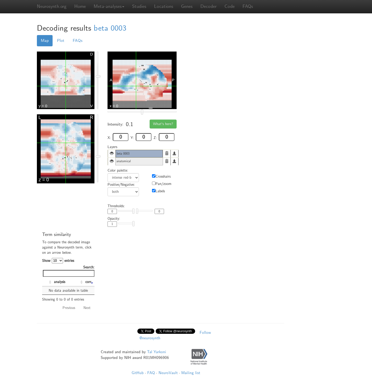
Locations (163, 6)
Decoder (208, 6)
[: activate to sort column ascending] (47, 282)
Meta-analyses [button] (109, 6)
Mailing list (190, 372)
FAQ (151, 372)
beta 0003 (110, 28)
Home (80, 6)
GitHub (138, 372)
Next (87, 308)
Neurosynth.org (51, 6)
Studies (139, 6)
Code (229, 6)
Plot (60, 40)
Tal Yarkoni (156, 351)
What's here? (163, 124)
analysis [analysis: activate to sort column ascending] (59, 282)
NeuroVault (168, 372)
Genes (187, 6)
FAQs (248, 6)
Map (45, 40)
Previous (69, 308)
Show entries (58, 260)
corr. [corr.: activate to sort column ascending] (88, 282)
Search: (68, 271)
